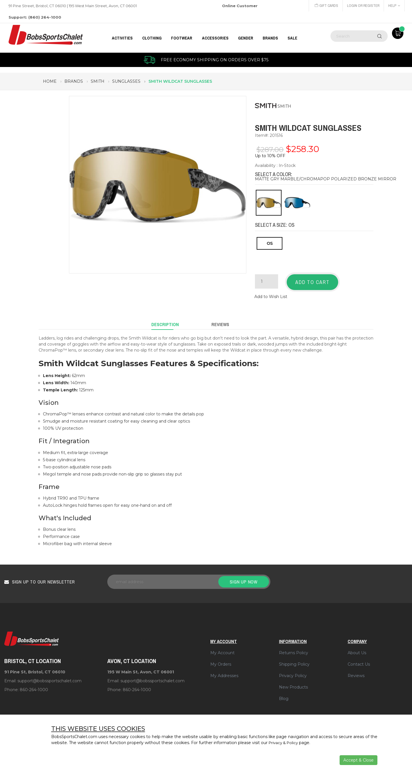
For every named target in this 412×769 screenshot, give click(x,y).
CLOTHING (152, 38)
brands (73, 81)
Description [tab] (165, 321)
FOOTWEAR (181, 38)
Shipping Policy (294, 659)
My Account (222, 648)
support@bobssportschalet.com (49, 676)
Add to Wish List (270, 294)
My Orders (220, 659)
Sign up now (244, 577)
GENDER (245, 38)
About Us (357, 648)
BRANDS (270, 38)
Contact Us (359, 659)
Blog (283, 694)
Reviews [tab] (220, 321)
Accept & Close (358, 760)
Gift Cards (325, 5)
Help (394, 5)
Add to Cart (312, 282)
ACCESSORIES (215, 38)
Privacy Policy (293, 671)
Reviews (356, 671)
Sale (292, 38)
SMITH (284, 106)
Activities (122, 38)
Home (50, 81)
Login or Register (362, 5)
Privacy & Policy (284, 742)
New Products (293, 682)
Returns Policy (293, 648)
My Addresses (224, 671)
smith (97, 81)
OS (270, 243)
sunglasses (126, 81)
